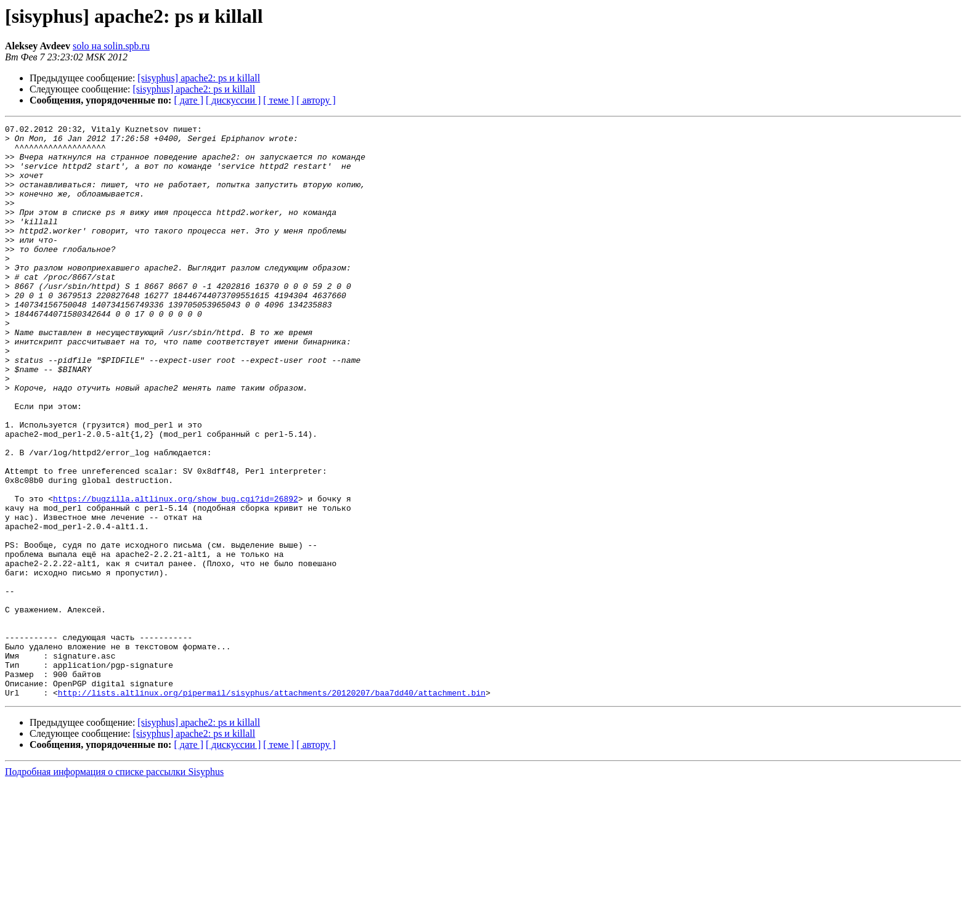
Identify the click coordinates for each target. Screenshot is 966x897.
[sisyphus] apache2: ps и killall (198, 78)
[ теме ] (278, 100)
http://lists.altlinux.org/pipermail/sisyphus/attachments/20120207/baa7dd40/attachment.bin (271, 807)
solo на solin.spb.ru (111, 46)
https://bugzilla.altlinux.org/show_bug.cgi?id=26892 (175, 574)
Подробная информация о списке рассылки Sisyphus (114, 886)
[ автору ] (315, 100)
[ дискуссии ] (233, 100)
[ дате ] (188, 100)
